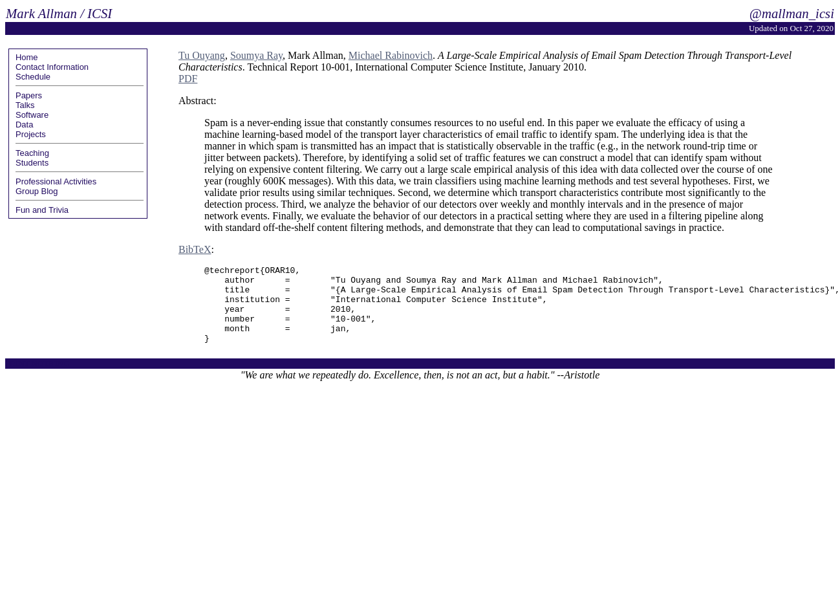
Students (32, 163)
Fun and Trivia (42, 210)
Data (24, 124)
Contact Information (52, 67)
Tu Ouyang (201, 55)
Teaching (32, 153)
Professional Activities (56, 181)
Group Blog (37, 191)
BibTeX (194, 249)
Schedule (33, 77)
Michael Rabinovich (391, 55)
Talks (25, 105)
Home (27, 57)
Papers (29, 95)
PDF (187, 78)
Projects (31, 134)
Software (32, 115)
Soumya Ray (256, 55)
